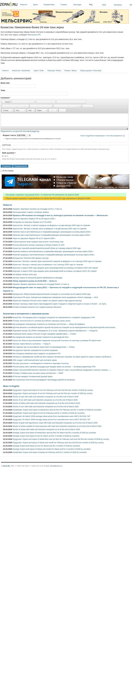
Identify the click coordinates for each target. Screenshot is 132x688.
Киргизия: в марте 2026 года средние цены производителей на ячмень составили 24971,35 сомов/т (55, 271)
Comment (5, 98)
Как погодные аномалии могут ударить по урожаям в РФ (36, 353)
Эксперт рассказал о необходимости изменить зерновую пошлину (41, 363)
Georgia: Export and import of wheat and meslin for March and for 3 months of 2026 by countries (52, 449)
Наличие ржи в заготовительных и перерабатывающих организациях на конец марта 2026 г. (52, 235)
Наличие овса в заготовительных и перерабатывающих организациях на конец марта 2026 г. (52, 232)
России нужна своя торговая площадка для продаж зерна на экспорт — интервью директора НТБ (54, 367)
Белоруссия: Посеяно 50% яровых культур (31, 258)
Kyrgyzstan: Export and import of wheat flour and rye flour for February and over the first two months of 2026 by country (61, 439)
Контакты (118, 5)
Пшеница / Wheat (54, 71)
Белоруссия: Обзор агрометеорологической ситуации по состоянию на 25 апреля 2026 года (51, 294)
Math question (9, 153)
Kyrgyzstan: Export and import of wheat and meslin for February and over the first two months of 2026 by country (58, 443)
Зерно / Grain (39, 71)
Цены (37, 4)
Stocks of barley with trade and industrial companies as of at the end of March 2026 (46, 403)
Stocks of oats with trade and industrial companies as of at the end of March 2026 (45, 397)
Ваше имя (5, 83)
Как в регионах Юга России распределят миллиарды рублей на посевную (44, 380)
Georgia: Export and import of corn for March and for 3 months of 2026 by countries (46, 446)
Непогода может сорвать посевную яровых (31, 212)
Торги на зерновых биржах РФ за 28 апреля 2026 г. (34, 219)
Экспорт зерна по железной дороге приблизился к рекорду (37, 278)
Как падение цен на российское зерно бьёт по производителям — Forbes (44, 347)
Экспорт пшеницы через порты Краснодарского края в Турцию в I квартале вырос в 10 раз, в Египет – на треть (59, 304)
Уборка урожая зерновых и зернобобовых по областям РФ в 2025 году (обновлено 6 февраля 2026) (46, 198)
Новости (26, 4)
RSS (104, 5)
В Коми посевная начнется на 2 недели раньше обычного (37, 307)
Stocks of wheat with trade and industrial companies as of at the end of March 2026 (46, 429)
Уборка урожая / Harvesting (90, 71)
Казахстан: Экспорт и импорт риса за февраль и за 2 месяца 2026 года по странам (48, 265)
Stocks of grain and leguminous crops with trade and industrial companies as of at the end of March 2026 (55, 423)
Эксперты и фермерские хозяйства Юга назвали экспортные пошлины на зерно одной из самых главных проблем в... (62, 357)
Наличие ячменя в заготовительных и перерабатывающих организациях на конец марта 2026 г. (53, 251)
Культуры (80, 4)
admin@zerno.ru (56, 466)
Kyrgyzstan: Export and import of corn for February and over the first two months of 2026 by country (53, 390)
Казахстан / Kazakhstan (21, 71)
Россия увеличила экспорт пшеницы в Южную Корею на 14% (38, 245)
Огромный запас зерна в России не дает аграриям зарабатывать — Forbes (44, 334)
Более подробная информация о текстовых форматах (101, 136)
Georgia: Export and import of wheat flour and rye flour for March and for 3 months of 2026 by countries (54, 433)
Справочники (51, 4)
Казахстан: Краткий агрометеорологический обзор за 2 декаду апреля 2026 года (47, 248)
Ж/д (90, 4)
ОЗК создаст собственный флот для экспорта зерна (35, 360)
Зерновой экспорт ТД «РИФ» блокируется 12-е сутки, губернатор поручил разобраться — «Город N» (55, 331)
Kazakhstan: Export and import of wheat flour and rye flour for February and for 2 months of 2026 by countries (57, 410)
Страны (66, 4)
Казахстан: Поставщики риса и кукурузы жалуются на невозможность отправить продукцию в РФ (54, 317)
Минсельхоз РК (34, 35)
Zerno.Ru (6, 466)
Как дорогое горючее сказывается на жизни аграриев (35, 350)
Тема (3, 90)
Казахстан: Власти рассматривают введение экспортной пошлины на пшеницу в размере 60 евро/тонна (57, 340)
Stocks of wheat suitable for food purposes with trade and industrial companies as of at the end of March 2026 (57, 426)
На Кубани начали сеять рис (25, 274)
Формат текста (9, 135)
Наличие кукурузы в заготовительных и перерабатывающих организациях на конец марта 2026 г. (54, 255)
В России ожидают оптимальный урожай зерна (32, 376)
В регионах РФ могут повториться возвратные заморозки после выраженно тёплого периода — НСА (55, 297)
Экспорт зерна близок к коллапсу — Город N (31, 344)
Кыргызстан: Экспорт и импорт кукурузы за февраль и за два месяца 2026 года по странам (51, 225)
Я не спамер (8, 171)
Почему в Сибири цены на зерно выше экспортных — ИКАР (38, 373)
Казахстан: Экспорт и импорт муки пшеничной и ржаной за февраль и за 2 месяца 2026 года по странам (57, 261)
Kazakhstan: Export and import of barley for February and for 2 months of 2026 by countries (50, 452)
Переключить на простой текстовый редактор (20, 131)
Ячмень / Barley (70, 71)
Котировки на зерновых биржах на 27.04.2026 (32, 222)
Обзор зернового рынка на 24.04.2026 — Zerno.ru (35, 281)
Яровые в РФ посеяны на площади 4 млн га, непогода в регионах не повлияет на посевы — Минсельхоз (60, 215)
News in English (11, 386)
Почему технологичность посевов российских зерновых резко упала (41, 321)
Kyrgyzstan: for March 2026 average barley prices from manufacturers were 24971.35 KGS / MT (51, 419)
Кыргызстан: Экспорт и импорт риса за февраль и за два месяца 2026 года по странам (49, 229)
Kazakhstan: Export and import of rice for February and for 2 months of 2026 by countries (49, 413)
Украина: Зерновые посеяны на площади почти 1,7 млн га (37, 209)
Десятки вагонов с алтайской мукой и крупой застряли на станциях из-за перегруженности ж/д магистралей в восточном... (64, 327)
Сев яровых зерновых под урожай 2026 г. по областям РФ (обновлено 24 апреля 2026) (41, 195)
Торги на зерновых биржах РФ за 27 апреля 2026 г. (34, 238)
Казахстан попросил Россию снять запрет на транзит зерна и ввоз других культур (47, 301)
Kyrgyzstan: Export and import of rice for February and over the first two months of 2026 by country (52, 393)
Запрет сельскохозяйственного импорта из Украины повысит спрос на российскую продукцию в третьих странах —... (62, 370)
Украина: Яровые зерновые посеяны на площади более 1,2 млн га (41, 284)
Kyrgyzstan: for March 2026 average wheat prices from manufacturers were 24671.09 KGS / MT (51, 416)
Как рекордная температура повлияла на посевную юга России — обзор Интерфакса (49, 324)
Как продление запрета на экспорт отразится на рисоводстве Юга (40, 337)
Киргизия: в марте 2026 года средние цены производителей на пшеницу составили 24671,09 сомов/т (55, 268)
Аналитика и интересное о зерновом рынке (26, 313)
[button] (6, 102)
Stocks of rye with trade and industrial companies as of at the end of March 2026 (45, 400)
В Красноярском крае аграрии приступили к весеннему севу (38, 242)
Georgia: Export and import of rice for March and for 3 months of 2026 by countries (46, 436)
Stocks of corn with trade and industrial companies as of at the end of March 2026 (46, 406)
